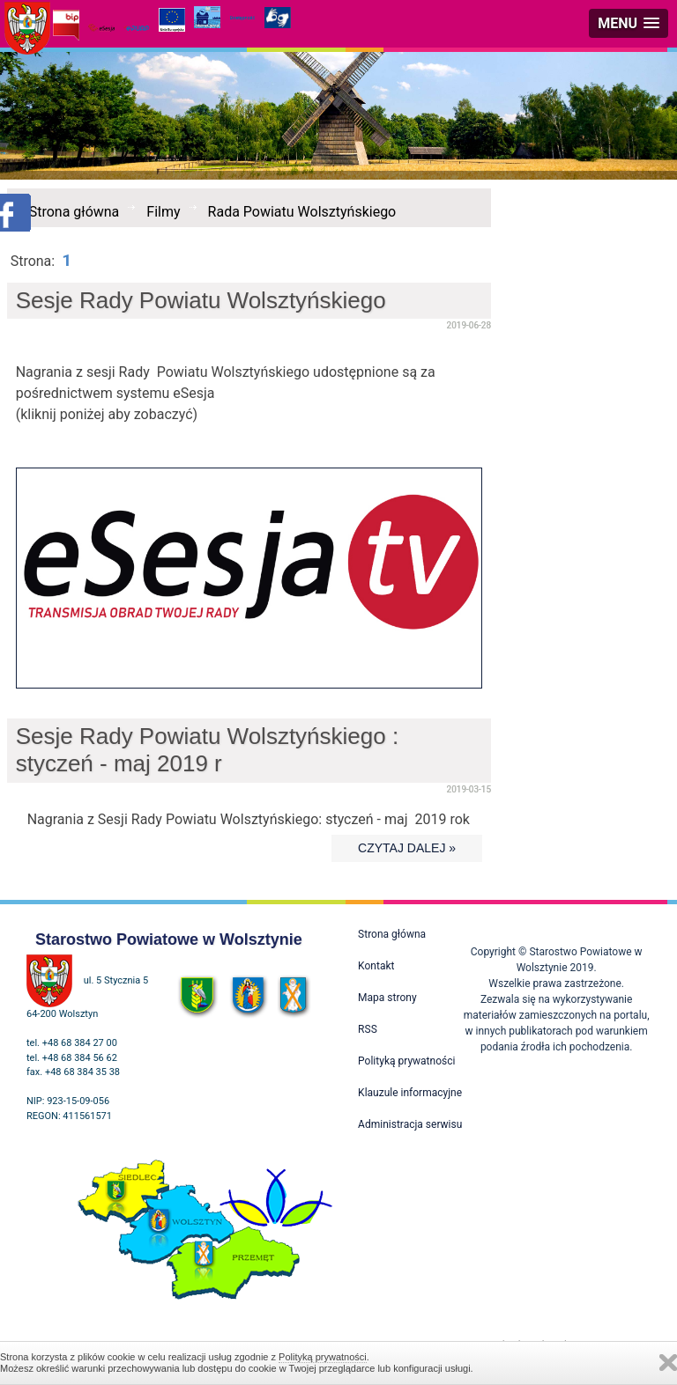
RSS (367, 1029)
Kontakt (376, 966)
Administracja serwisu (410, 1124)
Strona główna (74, 211)
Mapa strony (387, 997)
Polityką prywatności (323, 1357)
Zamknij (668, 1362)
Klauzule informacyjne (410, 1093)
